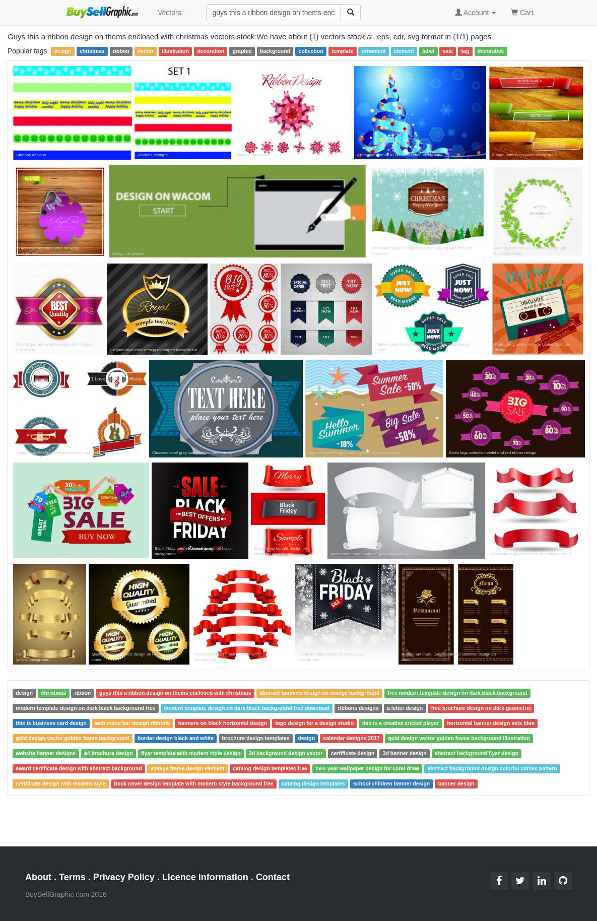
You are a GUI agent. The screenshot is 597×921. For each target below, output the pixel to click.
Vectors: (170, 13)
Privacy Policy (124, 877)
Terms (72, 877)
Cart (522, 12)
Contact (273, 877)
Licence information (205, 877)
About (38, 877)
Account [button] (475, 13)
